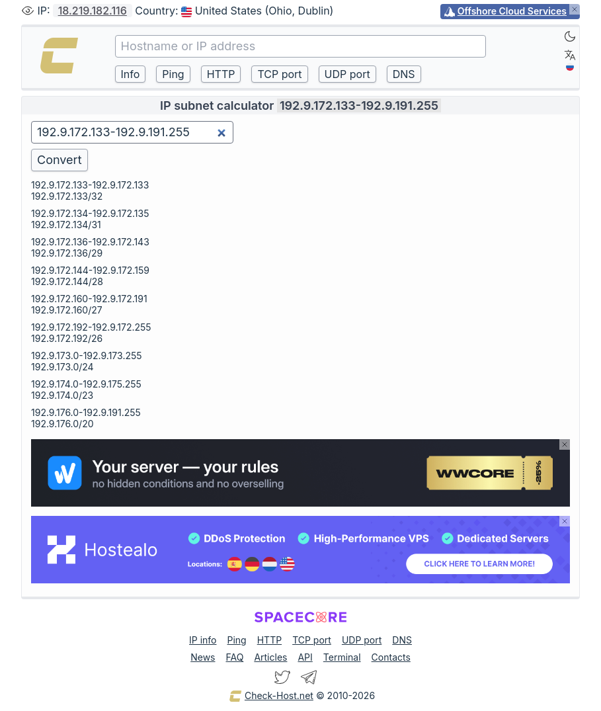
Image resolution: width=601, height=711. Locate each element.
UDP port (361, 640)
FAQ (234, 657)
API (305, 657)
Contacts (391, 657)
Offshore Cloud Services (512, 11)
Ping (237, 640)
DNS (402, 640)
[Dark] (570, 36)
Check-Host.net (271, 696)
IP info (202, 640)
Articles (270, 657)
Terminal (342, 657)
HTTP (269, 640)
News (202, 657)
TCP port (311, 640)
